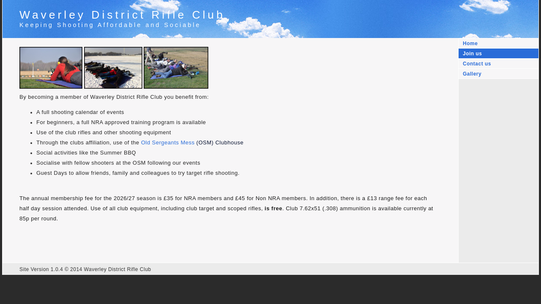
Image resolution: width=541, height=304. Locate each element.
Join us (472, 54)
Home (470, 43)
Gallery (472, 74)
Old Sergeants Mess (168, 142)
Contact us (477, 64)
